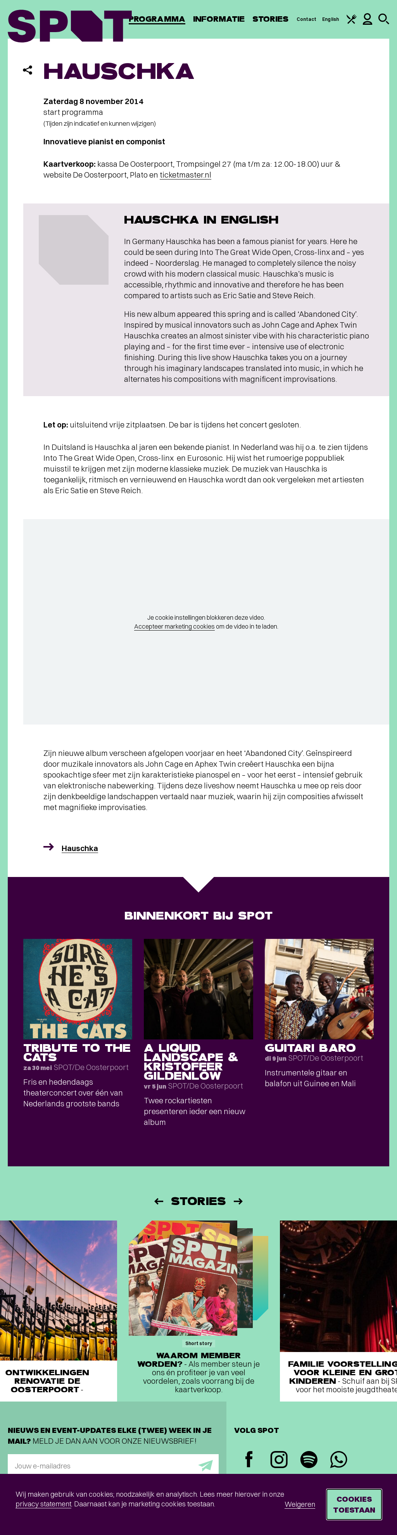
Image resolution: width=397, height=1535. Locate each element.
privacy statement (43, 1503)
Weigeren (300, 1504)
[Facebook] (249, 1460)
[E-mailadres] (113, 1465)
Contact (307, 19)
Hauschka (80, 848)
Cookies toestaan (354, 1504)
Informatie (219, 19)
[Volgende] (239, 1201)
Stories (270, 19)
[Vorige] (158, 1201)
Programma (157, 19)
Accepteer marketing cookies (174, 626)
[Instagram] (279, 1460)
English (330, 19)
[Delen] (27, 70)
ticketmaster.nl (185, 174)
